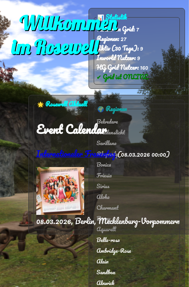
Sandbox (106, 272)
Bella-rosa (108, 239)
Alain (102, 261)
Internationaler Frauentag (76, 153)
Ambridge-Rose (113, 250)
